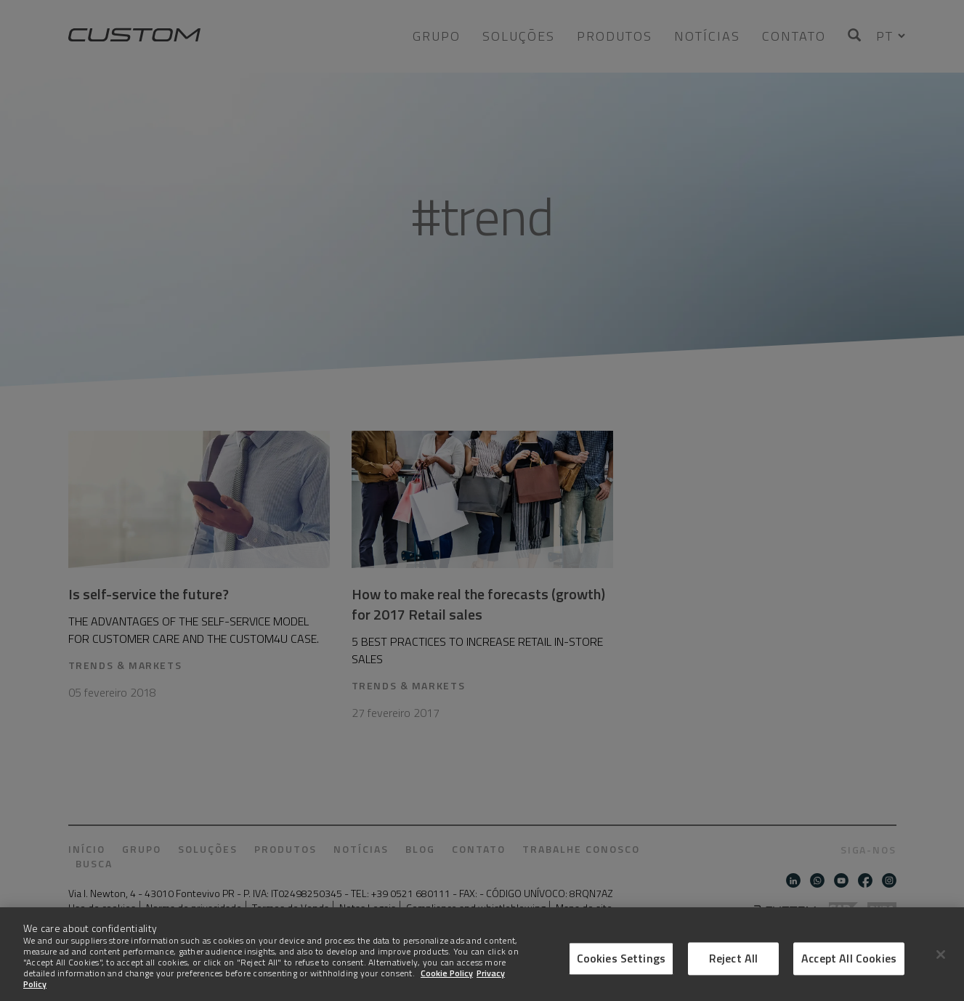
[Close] (941, 968)
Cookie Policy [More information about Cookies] (447, 987)
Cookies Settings (621, 972)
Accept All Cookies (848, 972)
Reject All (733, 972)
